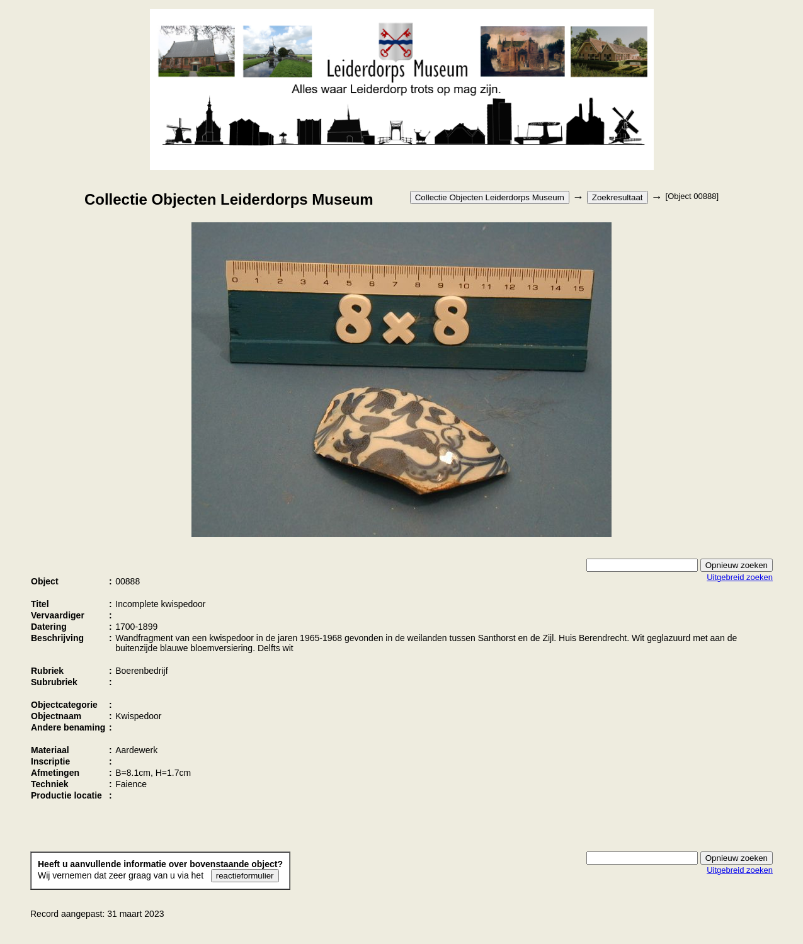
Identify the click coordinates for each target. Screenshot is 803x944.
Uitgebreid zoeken (740, 577)
